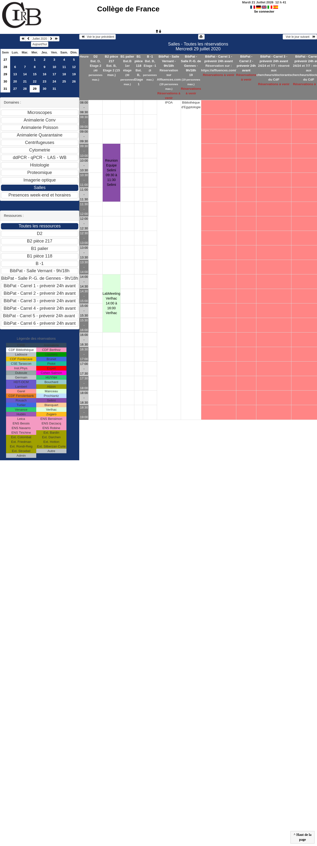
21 (25, 81)
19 (74, 74)
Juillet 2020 (39, 38)
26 (74, 81)
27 (5, 59)
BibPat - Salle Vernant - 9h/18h (168, 61)
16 (44, 74)
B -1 (150, 56)
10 (54, 67)
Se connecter (264, 11)
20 (15, 81)
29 (5, 74)
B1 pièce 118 (139, 61)
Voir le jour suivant (300, 36)
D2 (96, 56)
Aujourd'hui (39, 44)
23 (44, 81)
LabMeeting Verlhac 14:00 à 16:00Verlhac (111, 303)
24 (54, 81)
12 (74, 67)
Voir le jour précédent (97, 36)
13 (15, 74)
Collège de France (128, 9)
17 (54, 74)
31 (5, 89)
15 (34, 74)
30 (5, 81)
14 (25, 74)
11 (64, 67)
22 (34, 81)
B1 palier (127, 56)
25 (64, 81)
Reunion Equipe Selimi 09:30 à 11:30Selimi (111, 173)
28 (5, 67)
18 (64, 74)
